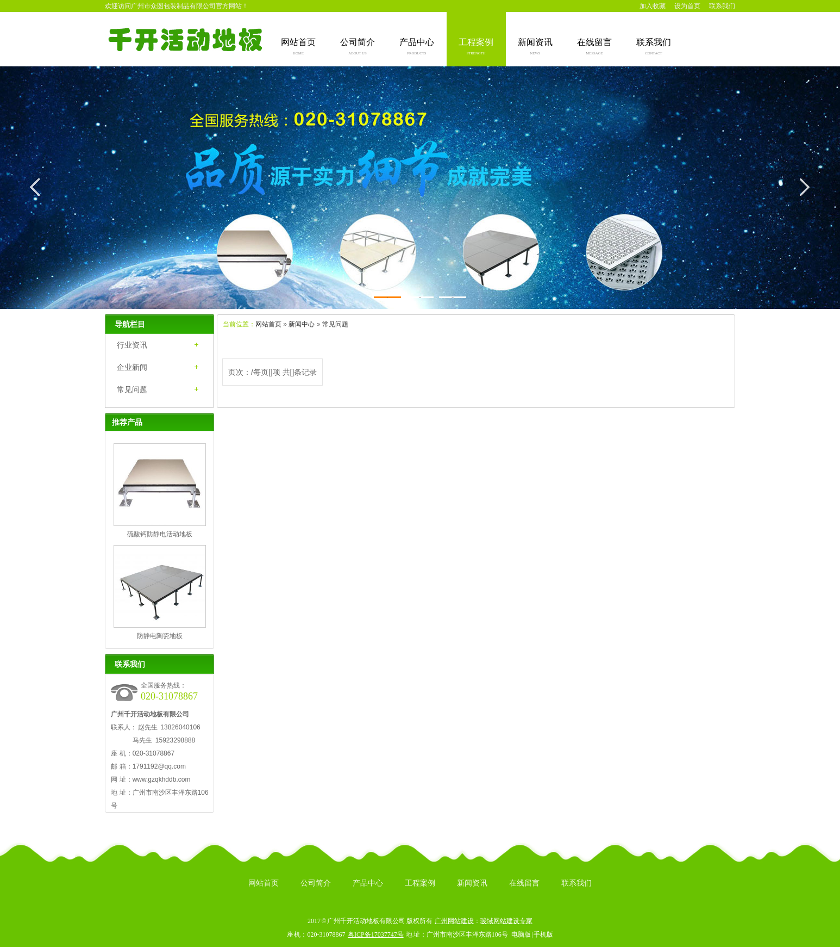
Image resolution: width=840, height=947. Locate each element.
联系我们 (722, 6)
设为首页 (687, 6)
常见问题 (335, 324)
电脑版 (521, 934)
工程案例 (476, 47)
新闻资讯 (535, 47)
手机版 (543, 934)
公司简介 (357, 47)
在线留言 (594, 47)
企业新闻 (132, 367)
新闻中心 (302, 324)
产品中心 (416, 47)
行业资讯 (132, 345)
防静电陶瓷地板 (160, 636)
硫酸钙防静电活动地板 (159, 534)
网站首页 (298, 47)
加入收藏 (653, 6)
